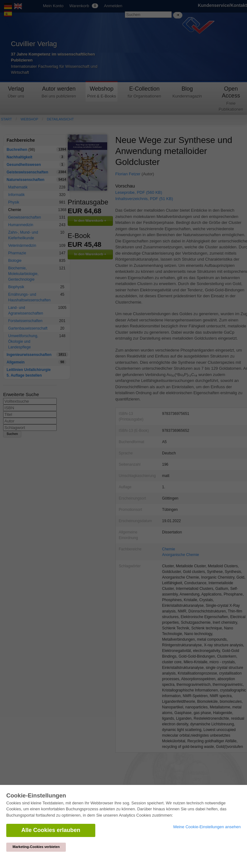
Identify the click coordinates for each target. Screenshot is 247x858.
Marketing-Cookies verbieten (36, 847)
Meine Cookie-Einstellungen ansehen (207, 826)
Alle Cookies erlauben (50, 830)
